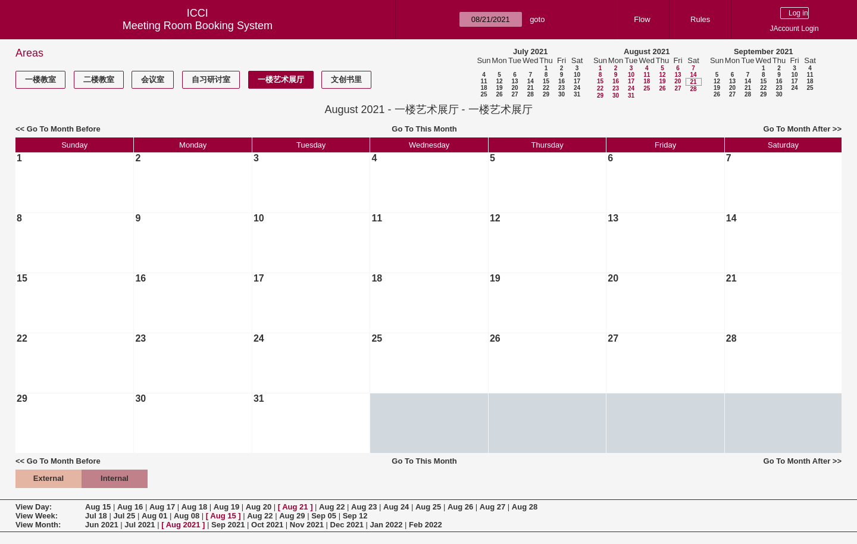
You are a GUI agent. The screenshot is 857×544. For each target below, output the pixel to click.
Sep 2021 (228, 524)
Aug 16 (130, 506)
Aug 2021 (183, 524)
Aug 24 (396, 506)
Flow (642, 19)
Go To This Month (424, 128)
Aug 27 (492, 506)
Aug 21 (295, 506)
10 (577, 74)
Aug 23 (364, 506)
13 (514, 81)
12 (499, 81)
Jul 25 (124, 515)
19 (499, 88)
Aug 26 (460, 506)
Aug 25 (428, 506)
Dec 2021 (347, 524)
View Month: (38, 524)
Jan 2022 (386, 524)
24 (577, 88)
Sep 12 (355, 515)
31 (577, 94)
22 (546, 88)
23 (561, 88)
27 (514, 94)
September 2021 (763, 51)
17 (577, 81)
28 (530, 94)
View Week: (36, 515)
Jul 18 (96, 515)
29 (546, 94)
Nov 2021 (307, 524)
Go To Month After (797, 128)
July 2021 (530, 51)
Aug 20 (258, 506)
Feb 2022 (425, 524)
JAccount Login (794, 28)
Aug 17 (162, 506)
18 (483, 88)
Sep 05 (323, 515)
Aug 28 (524, 506)
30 (561, 94)
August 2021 (647, 51)
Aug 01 (154, 515)
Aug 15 (98, 506)
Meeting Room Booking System (198, 26)
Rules (700, 19)
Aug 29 (292, 515)
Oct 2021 (267, 524)
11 (483, 81)
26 (499, 94)
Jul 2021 (139, 524)
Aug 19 (226, 506)
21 (530, 88)
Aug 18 (194, 506)
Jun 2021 (101, 524)
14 (530, 81)
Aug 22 (332, 506)
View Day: (33, 506)
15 (546, 81)
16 (561, 81)
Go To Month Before (64, 128)
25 (483, 94)
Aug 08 (186, 515)
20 (514, 88)
